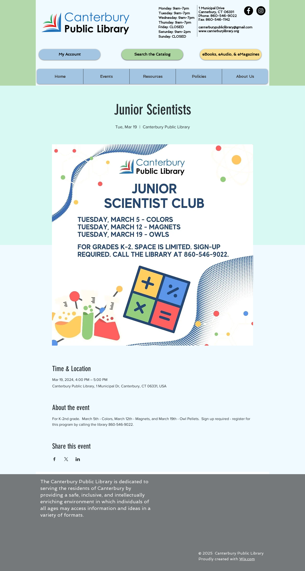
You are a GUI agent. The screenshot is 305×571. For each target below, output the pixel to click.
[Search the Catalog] (152, 54)
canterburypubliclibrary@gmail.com (225, 27)
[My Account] (69, 54)
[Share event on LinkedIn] (78, 459)
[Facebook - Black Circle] (248, 10)
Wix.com (247, 559)
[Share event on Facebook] (54, 459)
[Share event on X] (66, 459)
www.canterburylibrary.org (218, 31)
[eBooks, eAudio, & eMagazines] (230, 54)
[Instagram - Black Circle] (260, 10)
